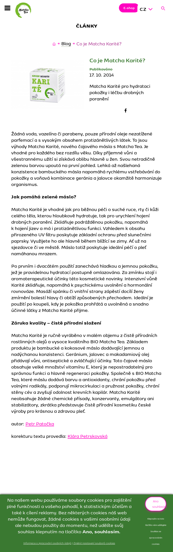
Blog (66, 43)
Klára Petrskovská (87, 435)
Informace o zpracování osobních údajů (47, 543)
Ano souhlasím (159, 504)
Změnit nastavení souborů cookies (94, 543)
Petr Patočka (39, 423)
